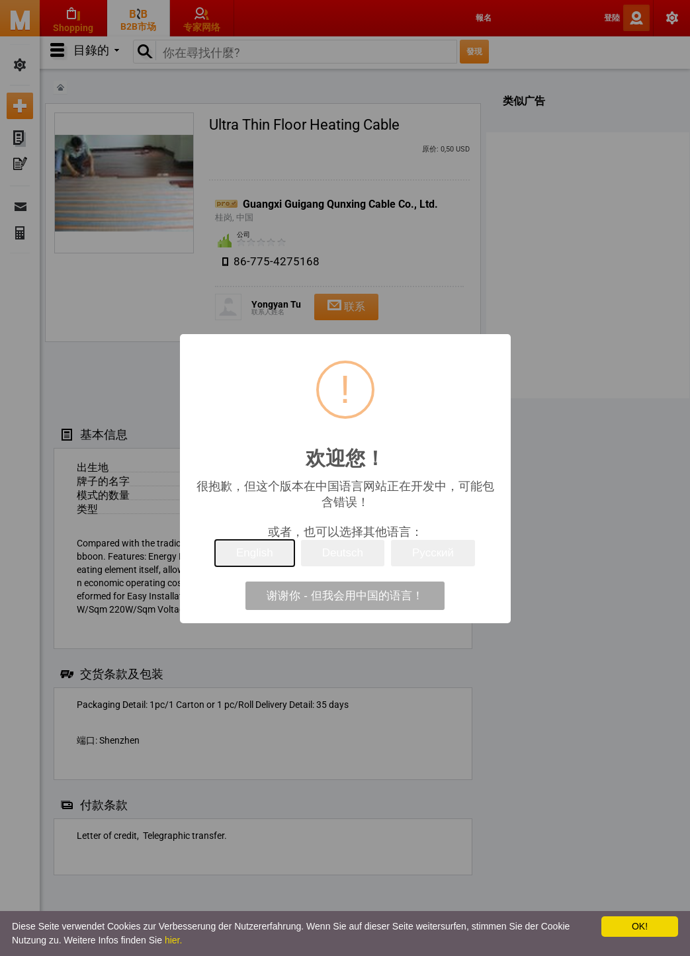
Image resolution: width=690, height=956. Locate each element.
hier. (173, 940)
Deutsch (342, 552)
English (254, 552)
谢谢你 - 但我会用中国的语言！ (345, 595)
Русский (433, 552)
